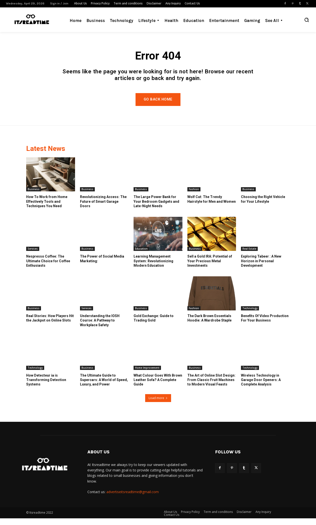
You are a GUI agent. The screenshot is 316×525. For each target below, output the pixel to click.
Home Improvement (147, 374)
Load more (158, 405)
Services (33, 255)
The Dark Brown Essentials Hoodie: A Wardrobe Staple (209, 325)
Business (34, 196)
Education (141, 255)
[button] (307, 20)
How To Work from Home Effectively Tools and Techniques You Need (46, 208)
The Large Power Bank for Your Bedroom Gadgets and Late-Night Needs (156, 208)
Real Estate (249, 255)
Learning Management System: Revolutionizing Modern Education (153, 267)
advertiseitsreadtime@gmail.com (132, 498)
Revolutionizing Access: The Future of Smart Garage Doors (103, 208)
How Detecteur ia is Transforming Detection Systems (46, 386)
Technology (249, 315)
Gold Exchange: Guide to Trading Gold (154, 325)
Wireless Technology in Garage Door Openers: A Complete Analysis (261, 386)
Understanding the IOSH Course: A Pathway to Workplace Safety (99, 327)
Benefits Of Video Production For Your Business (265, 325)
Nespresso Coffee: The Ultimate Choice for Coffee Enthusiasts (48, 267)
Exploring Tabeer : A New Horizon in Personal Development (261, 267)
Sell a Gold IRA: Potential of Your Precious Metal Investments (209, 267)
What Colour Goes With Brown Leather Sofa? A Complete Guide (158, 386)
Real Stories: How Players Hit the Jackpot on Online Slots (50, 325)
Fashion (194, 196)
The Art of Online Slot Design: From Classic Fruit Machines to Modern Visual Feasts (211, 386)
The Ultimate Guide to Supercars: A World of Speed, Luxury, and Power (104, 386)
